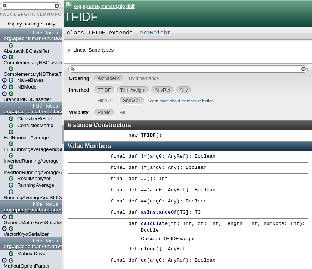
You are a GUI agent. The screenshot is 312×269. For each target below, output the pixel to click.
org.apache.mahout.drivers (32, 246)
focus (52, 32)
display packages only (30, 24)
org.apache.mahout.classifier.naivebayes (32, 38)
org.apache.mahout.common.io (32, 210)
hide (37, 32)
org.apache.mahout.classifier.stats (32, 111)
